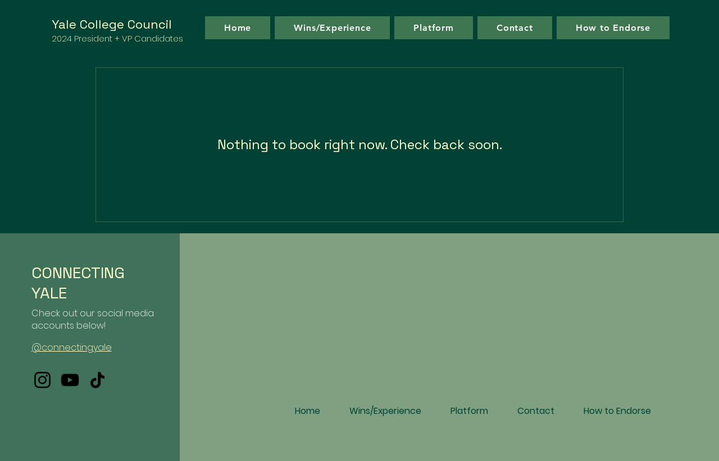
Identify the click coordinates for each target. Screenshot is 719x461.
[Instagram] (42, 380)
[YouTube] (70, 380)
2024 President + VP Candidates (117, 38)
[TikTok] (97, 380)
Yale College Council (112, 24)
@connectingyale (71, 347)
